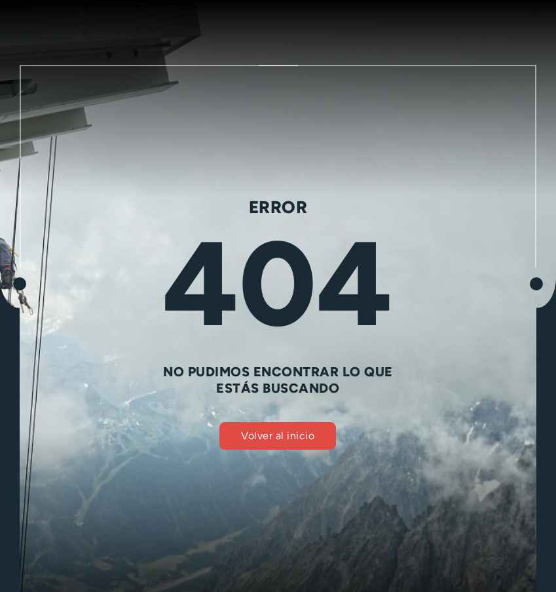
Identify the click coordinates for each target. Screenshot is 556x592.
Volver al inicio (277, 435)
